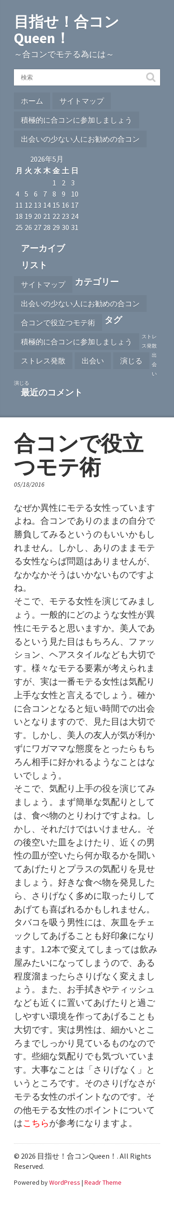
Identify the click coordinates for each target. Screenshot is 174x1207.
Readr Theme (103, 1182)
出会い (93, 360)
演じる (131, 360)
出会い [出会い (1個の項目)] (154, 364)
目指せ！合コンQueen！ (66, 30)
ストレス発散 (43, 360)
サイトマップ (81, 101)
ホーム (32, 101)
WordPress (64, 1182)
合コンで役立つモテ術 (58, 322)
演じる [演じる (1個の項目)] (21, 383)
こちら (36, 1122)
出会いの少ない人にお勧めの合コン (80, 139)
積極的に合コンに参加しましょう (76, 120)
